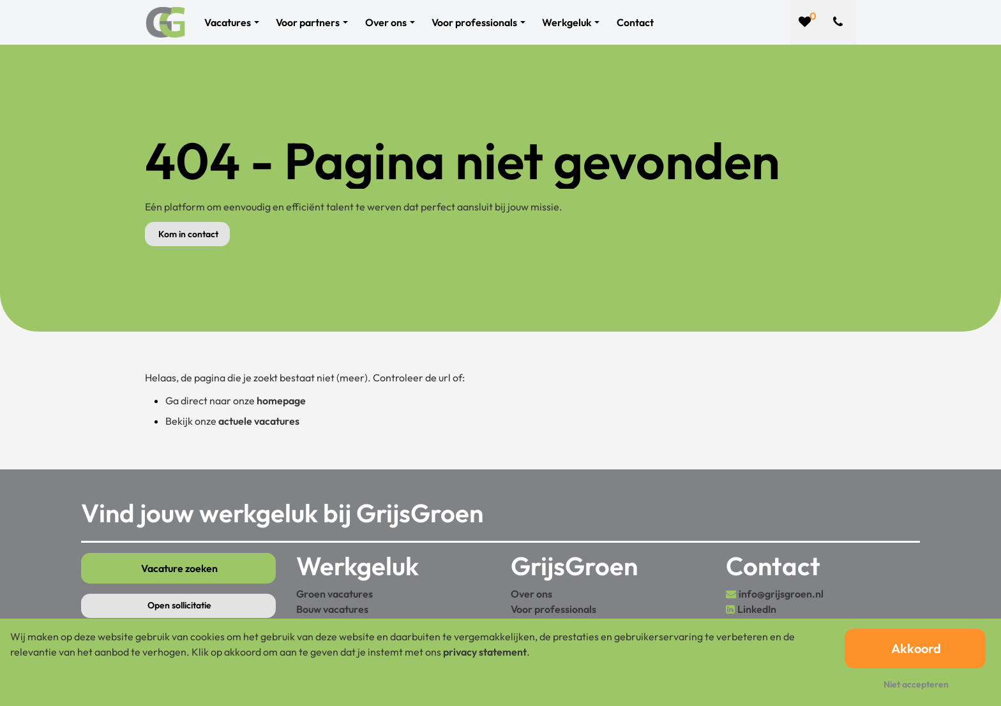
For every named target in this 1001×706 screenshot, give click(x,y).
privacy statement (485, 651)
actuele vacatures (258, 421)
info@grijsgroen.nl (781, 593)
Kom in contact (188, 234)
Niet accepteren (916, 684)
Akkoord (916, 648)
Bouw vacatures (332, 609)
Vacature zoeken (179, 568)
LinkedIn (756, 609)
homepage (281, 400)
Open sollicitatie (179, 605)
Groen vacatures (334, 593)
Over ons (531, 593)
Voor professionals (553, 609)
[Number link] (840, 22)
